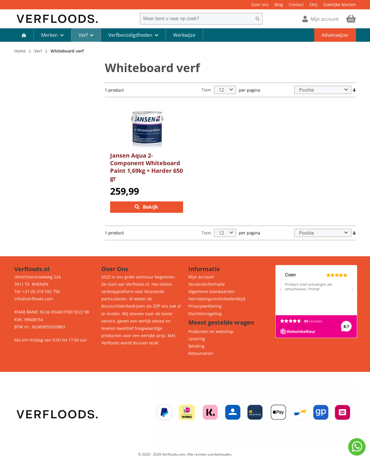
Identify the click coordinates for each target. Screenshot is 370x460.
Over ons (260, 4)
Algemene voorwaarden (211, 291)
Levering (196, 338)
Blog (279, 4)
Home (20, 51)
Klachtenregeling (205, 313)
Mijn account (201, 277)
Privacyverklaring (205, 306)
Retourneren (200, 353)
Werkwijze (184, 35)
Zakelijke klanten (339, 4)
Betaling (196, 346)
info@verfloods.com (33, 299)
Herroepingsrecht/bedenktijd (216, 299)
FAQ (313, 4)
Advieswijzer (335, 35)
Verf (38, 51)
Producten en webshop (211, 331)
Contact (296, 4)
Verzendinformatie (206, 284)
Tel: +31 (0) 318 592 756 (37, 291)
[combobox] (196, 19)
